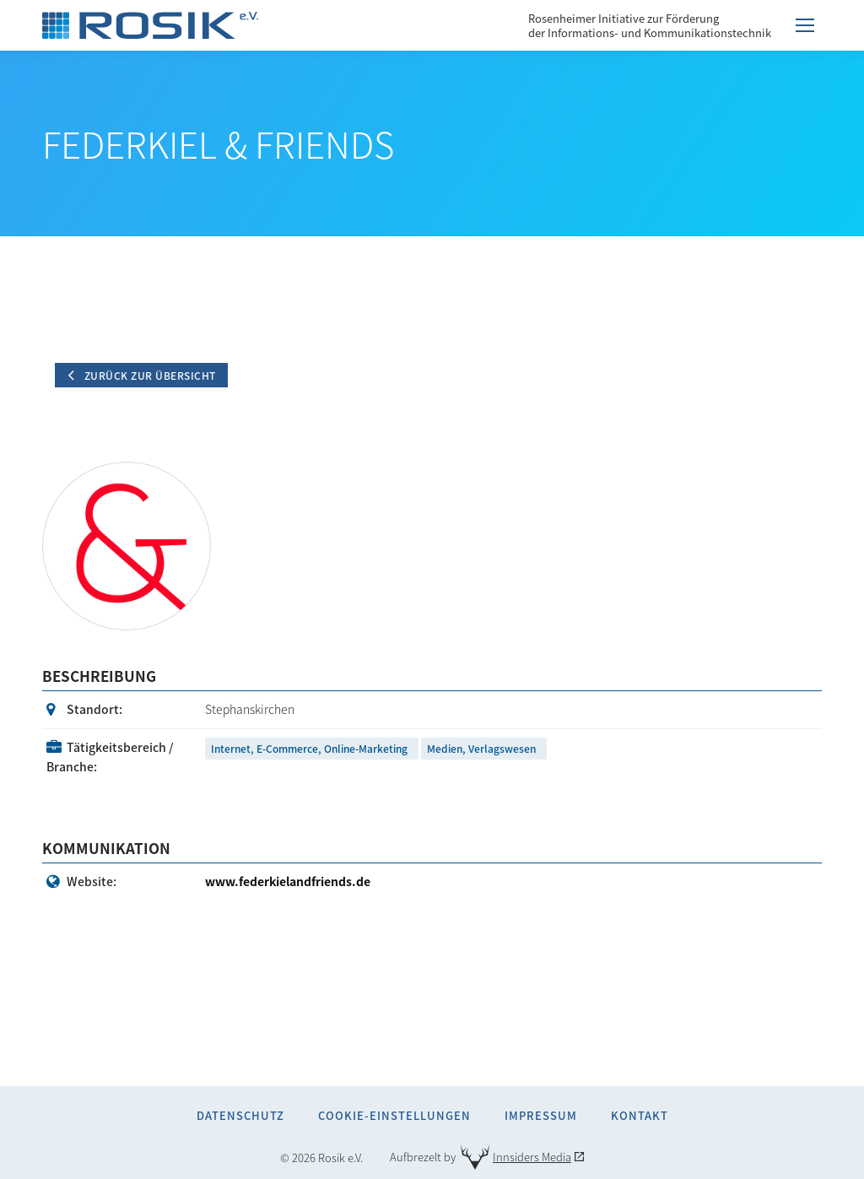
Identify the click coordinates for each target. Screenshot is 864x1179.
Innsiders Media (532, 1157)
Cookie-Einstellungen (394, 1115)
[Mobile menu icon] (805, 25)
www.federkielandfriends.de (287, 881)
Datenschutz (240, 1115)
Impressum (541, 1115)
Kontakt (639, 1115)
